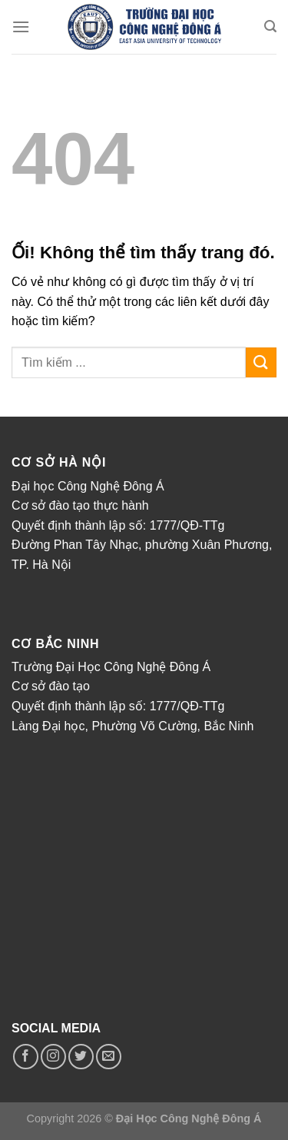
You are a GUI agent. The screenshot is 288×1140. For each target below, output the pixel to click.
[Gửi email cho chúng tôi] (108, 1056)
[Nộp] (261, 362)
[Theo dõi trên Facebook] (25, 1056)
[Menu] (21, 26)
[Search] (270, 27)
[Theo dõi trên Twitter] (81, 1056)
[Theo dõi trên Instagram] (53, 1056)
